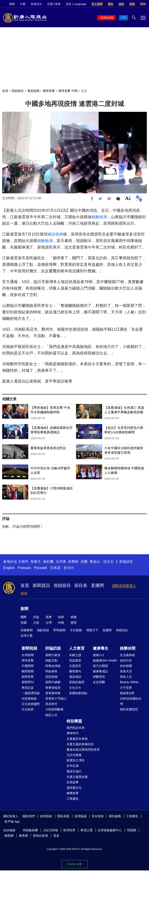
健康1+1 (98, 655)
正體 (50, 4)
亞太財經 (28, 709)
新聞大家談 (52, 655)
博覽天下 (92, 630)
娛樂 (74, 617)
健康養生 (100, 648)
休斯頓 (73, 561)
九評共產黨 (74, 755)
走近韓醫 (99, 682)
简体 (58, 4)
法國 (84, 561)
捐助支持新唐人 (124, 586)
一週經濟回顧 (31, 693)
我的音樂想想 (129, 709)
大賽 (22, 4)
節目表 (80, 585)
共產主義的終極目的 (80, 744)
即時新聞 (59, 630)
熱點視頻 (43, 630)
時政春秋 (51, 671)
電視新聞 (33, 91)
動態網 (9, 835)
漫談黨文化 (74, 787)
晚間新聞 (28, 671)
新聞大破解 (52, 682)
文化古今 (75, 687)
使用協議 (80, 816)
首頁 (5, 91)
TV (124, 17)
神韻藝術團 (30, 830)
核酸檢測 (99, 217)
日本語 (55, 568)
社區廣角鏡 (29, 698)
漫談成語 (75, 676)
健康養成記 (100, 671)
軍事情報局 (52, 687)
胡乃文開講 (100, 666)
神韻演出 (122, 630)
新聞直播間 (107, 17)
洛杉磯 (48, 561)
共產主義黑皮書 (77, 777)
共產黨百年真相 (77, 738)
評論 (36, 617)
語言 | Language (76, 4)
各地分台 (36, 4)
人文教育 (77, 648)
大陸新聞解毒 (54, 709)
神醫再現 (99, 676)
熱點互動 (51, 660)
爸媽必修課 (76, 682)
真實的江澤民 (76, 760)
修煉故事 (73, 793)
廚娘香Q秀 (127, 693)
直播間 (97, 585)
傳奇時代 (73, 733)
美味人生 (126, 676)
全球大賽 (27, 635)
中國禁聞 (28, 666)
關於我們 (29, 816)
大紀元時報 (50, 830)
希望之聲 (87, 830)
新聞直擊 (28, 676)
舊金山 (95, 561)
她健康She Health (105, 660)
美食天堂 (126, 671)
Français (24, 568)
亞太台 (108, 561)
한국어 (68, 568)
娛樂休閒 (127, 648)
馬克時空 (51, 704)
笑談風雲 (75, 660)
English (8, 568)
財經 (61, 617)
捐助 (121, 4)
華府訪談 (28, 687)
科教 (61, 622)
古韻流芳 (75, 666)
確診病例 (55, 234)
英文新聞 (97, 4)
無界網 (23, 835)
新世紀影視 (40, 835)
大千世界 (126, 687)
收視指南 (46, 816)
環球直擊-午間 (68, 91)
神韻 (12, 4)
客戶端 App (12, 821)
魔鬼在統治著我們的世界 (83, 749)
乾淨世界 (69, 830)
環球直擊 (49, 91)
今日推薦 (76, 630)
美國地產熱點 (78, 693)
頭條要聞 (27, 630)
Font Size (128, 198)
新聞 (24, 609)
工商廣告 (73, 798)
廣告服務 (115, 816)
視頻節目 (18, 91)
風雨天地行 (74, 771)
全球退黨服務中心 (110, 830)
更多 (56, 835)
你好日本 (126, 660)
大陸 (36, 622)
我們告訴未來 (76, 727)
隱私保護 (63, 816)
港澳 (49, 617)
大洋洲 (60, 561)
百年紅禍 (73, 765)
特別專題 (74, 721)
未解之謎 (75, 655)
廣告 (110, 4)
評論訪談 (53, 648)
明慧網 (131, 830)
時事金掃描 (52, 666)
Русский (40, 568)
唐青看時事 (52, 693)
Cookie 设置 (74, 864)
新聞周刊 (28, 682)
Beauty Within (129, 682)
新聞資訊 (41, 585)
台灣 (49, 622)
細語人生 (51, 715)
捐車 (132, 4)
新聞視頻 (29, 648)
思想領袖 (51, 676)
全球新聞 (28, 655)
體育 (74, 622)
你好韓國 (126, 666)
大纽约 (23, 561)
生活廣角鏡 (127, 655)
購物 (143, 4)
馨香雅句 (75, 671)
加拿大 (35, 561)
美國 (24, 622)
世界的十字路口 (56, 698)
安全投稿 (98, 816)
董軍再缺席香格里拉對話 (48, 448)
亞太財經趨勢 (31, 704)
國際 (24, 617)
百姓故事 (73, 782)
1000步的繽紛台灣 (131, 701)
